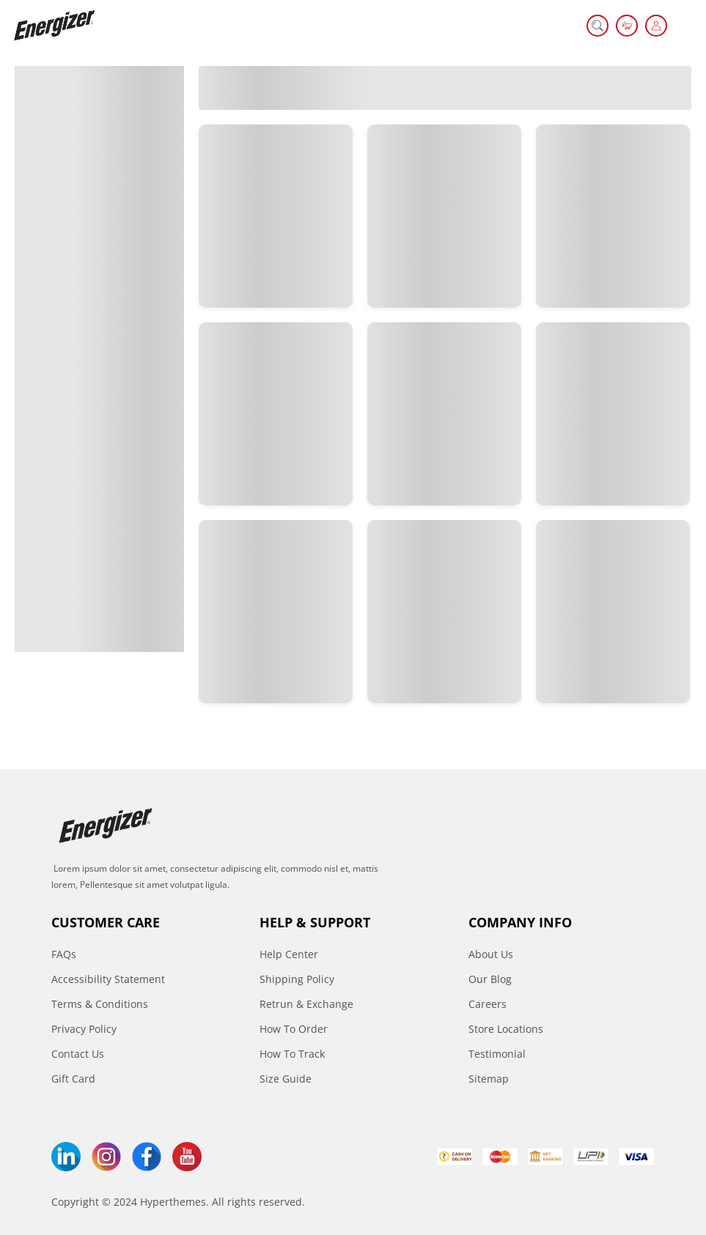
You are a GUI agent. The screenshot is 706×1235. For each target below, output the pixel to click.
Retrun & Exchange (306, 1004)
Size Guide (286, 1079)
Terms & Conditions (99, 1004)
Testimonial (497, 1054)
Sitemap (488, 1079)
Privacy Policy (84, 1029)
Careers (487, 1004)
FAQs (63, 954)
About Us (490, 954)
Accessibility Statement (108, 979)
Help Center (289, 954)
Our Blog (490, 979)
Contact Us (77, 1054)
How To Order (294, 1029)
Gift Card (73, 1079)
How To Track (292, 1054)
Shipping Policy (297, 979)
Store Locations (505, 1029)
